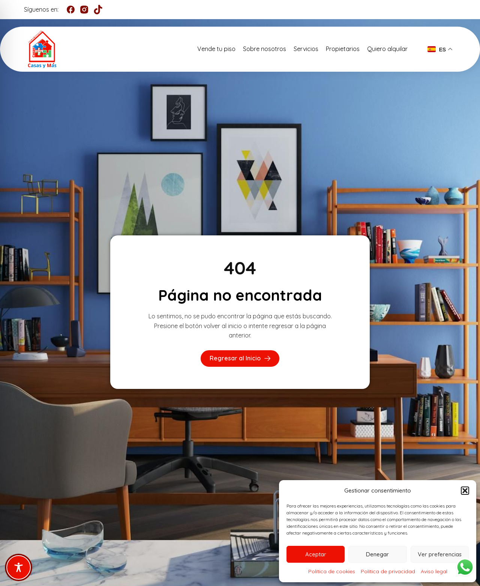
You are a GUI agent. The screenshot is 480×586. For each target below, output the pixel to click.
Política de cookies (331, 571)
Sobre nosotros (264, 49)
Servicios (306, 49)
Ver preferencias (440, 554)
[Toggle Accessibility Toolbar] (19, 567)
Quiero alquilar (387, 49)
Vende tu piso (216, 49)
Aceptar (315, 554)
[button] (465, 490)
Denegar (377, 554)
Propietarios (343, 49)
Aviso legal (434, 571)
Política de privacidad (388, 571)
